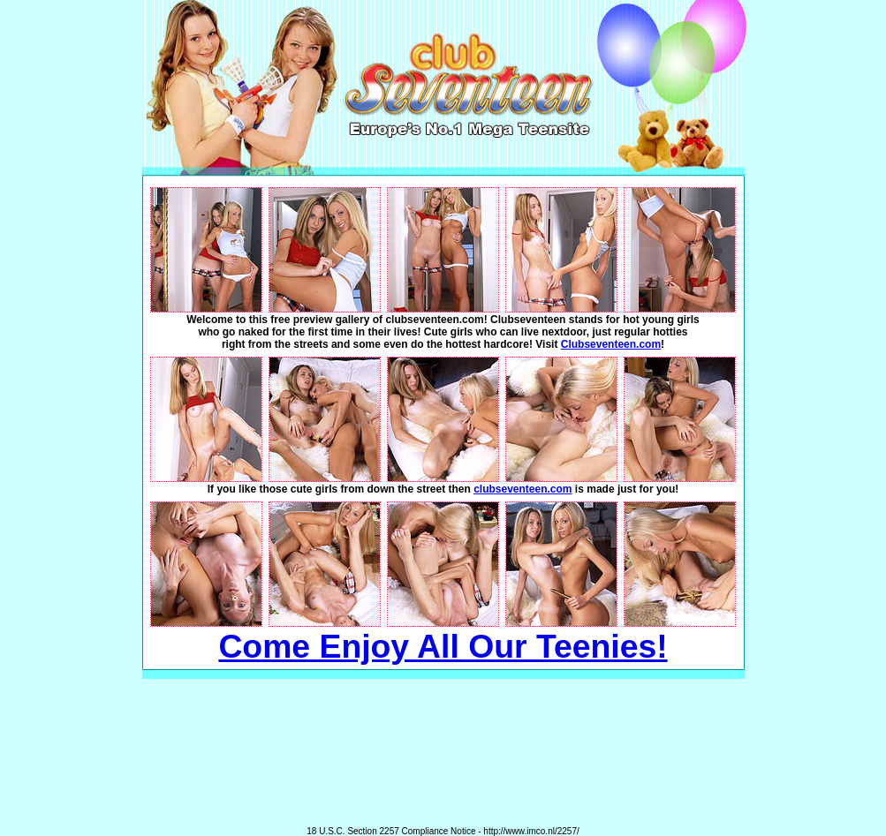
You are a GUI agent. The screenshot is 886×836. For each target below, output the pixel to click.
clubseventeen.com (522, 489)
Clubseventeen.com (611, 344)
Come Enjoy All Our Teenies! (442, 646)
